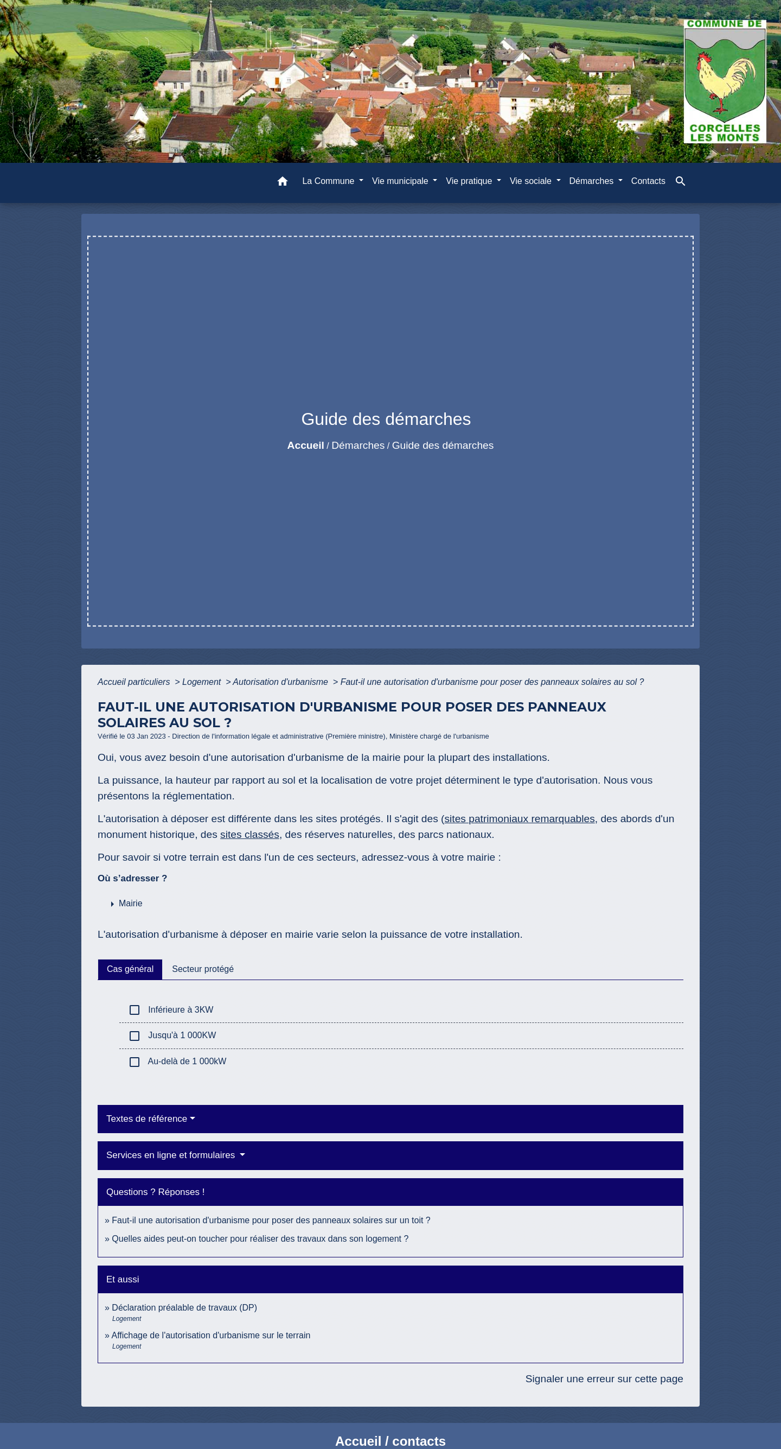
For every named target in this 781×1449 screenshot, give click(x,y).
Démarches (358, 445)
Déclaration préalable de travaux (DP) (184, 1307)
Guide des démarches (443, 445)
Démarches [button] (592, 181)
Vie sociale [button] (532, 181)
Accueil (305, 445)
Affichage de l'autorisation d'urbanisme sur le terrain (210, 1335)
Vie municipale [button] (401, 181)
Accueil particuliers (135, 682)
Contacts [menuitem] (648, 181)
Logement (202, 682)
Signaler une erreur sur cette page (604, 1378)
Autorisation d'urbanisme (281, 682)
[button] (282, 183)
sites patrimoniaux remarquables (519, 818)
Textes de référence (146, 1119)
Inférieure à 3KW (170, 1009)
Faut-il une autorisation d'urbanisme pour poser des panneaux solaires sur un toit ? (271, 1220)
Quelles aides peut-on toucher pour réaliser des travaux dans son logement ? (260, 1238)
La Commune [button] (329, 181)
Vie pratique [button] (470, 181)
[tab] (130, 969)
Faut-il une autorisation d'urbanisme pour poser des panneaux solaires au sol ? (492, 682)
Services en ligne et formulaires (172, 1155)
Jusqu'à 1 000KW (172, 1036)
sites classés (249, 834)
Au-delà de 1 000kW (177, 1062)
